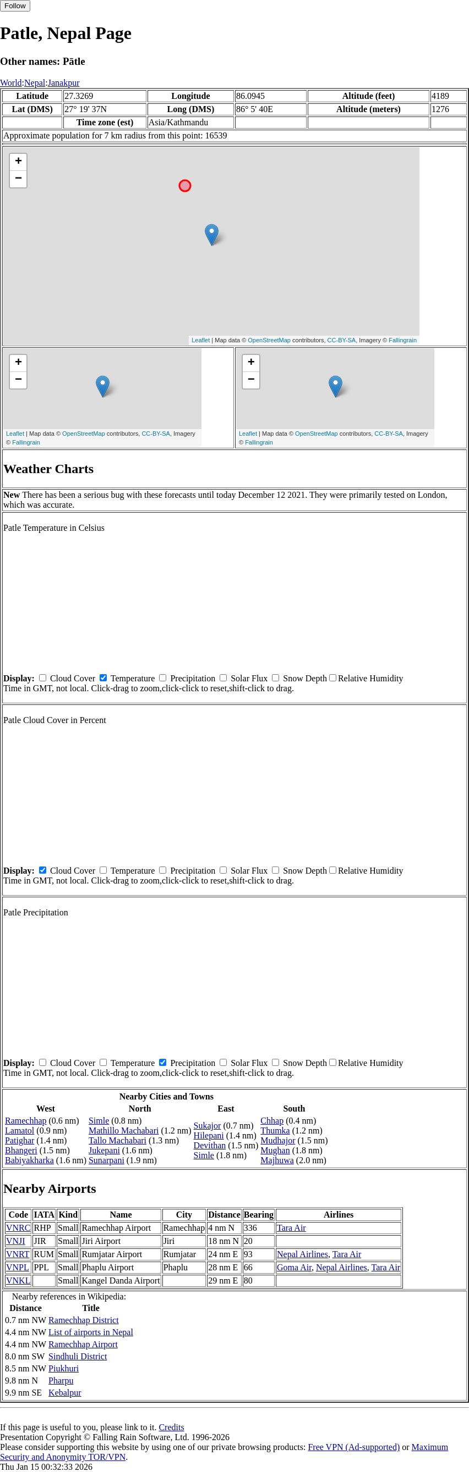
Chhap (271, 1120)
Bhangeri (21, 1150)
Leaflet (201, 340)
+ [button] (18, 162)
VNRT (18, 1254)
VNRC (18, 1227)
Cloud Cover (72, 678)
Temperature (133, 678)
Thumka (275, 1130)
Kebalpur (64, 1392)
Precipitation (192, 678)
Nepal (34, 82)
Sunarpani (106, 1160)
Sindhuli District (77, 1356)
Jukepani (104, 1150)
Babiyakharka (29, 1160)
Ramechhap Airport (83, 1344)
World (11, 82)
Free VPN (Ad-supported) (354, 1447)
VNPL (17, 1267)
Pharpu (60, 1380)
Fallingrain (403, 340)
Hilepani (209, 1135)
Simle (99, 1120)
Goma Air (294, 1267)
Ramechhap (26, 1120)
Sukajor (207, 1125)
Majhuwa (276, 1160)
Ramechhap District (83, 1320)
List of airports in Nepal (90, 1332)
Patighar (19, 1140)
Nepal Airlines (302, 1254)
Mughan (275, 1150)
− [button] (18, 179)
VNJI (15, 1241)
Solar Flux (249, 678)
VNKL (18, 1280)
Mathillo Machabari (124, 1130)
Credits (171, 1427)
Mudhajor (277, 1140)
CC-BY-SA (342, 340)
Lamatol (19, 1130)
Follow (15, 6)
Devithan (210, 1145)
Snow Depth (305, 678)
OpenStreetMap (269, 340)
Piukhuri (63, 1368)
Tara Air (291, 1227)
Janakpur (64, 82)
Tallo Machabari (117, 1140)
